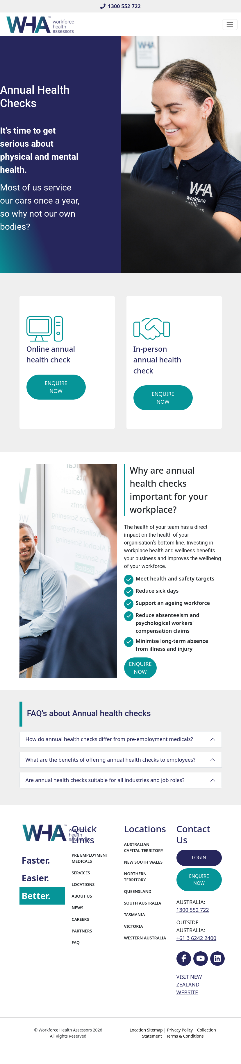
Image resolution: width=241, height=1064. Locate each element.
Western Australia (145, 938)
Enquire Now (55, 387)
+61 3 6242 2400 (196, 937)
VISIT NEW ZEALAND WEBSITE (189, 984)
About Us (82, 896)
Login (199, 857)
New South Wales (143, 862)
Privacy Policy (180, 1030)
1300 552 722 (120, 6)
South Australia (142, 903)
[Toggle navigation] (230, 24)
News (77, 907)
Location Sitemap (146, 1030)
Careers (80, 919)
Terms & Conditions (185, 1036)
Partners (82, 931)
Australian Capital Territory (143, 847)
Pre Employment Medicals (90, 858)
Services (81, 873)
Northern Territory (135, 877)
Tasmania (134, 914)
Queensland (137, 891)
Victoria (133, 926)
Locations (83, 884)
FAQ (76, 942)
